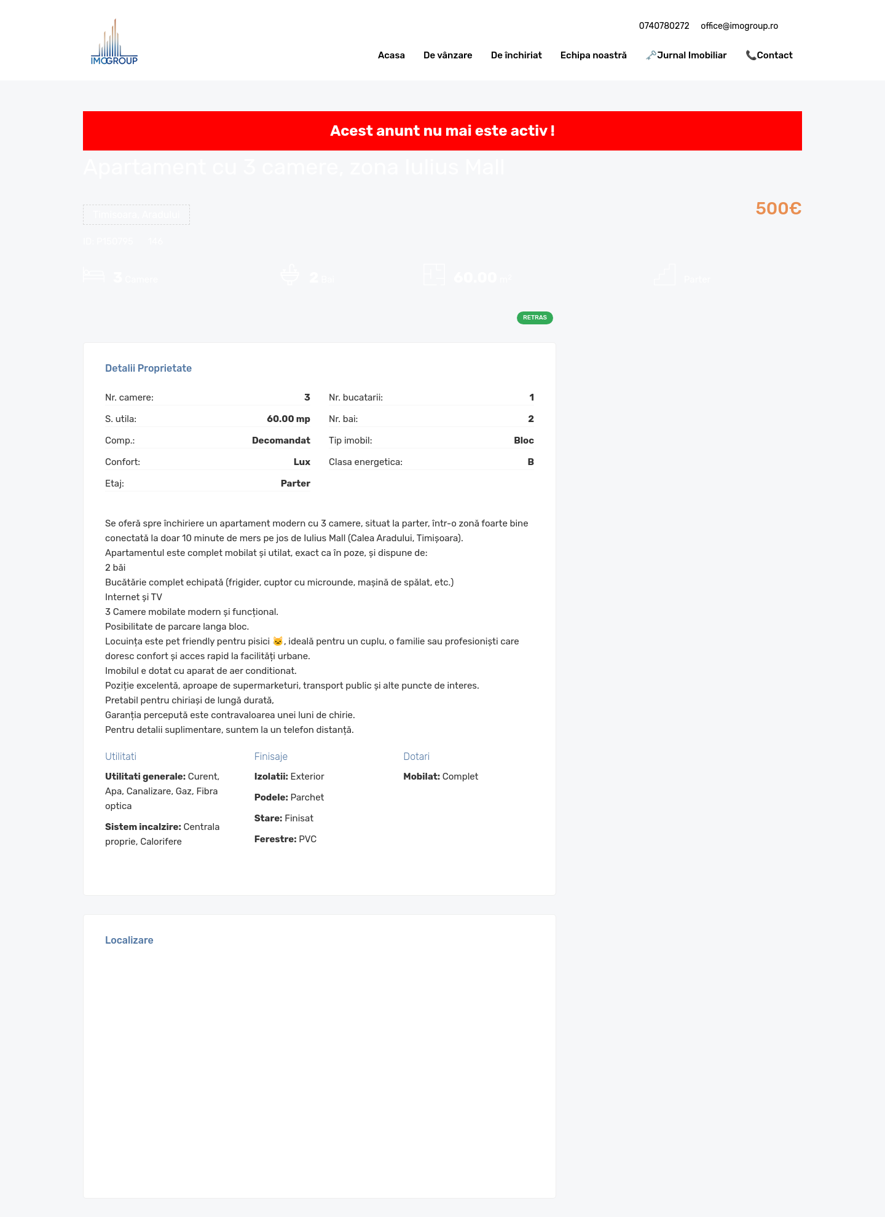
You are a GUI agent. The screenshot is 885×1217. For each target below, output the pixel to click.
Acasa (391, 55)
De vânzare (448, 55)
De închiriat (516, 55)
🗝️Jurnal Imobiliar (685, 55)
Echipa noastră (593, 55)
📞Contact (769, 55)
